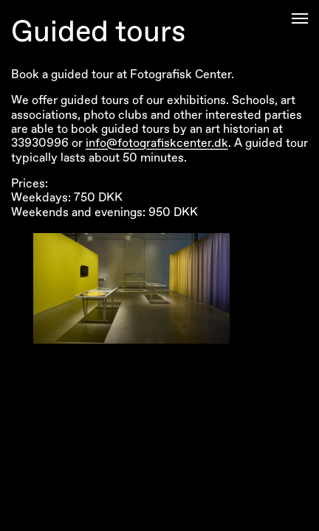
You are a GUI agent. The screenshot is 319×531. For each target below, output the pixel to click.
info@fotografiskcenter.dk (157, 143)
